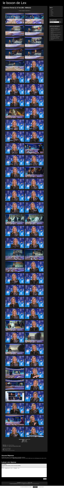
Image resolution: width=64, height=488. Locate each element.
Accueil (52, 9)
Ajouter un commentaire (7, 448)
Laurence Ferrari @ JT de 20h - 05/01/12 (17, 8)
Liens (51, 14)
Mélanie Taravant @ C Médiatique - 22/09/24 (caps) (55, 28)
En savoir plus (41, 486)
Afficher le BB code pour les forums (8, 450)
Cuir (7, 445)
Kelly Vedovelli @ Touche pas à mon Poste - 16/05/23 (56, 35)
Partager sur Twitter (7, 449)
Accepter (35, 486)
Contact (52, 15)
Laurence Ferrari (11, 445)
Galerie (52, 11)
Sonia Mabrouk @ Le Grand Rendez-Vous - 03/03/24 (55, 37)
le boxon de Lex (14, 3)
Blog (51, 10)
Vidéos (8, 446)
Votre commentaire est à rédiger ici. (24, 473)
